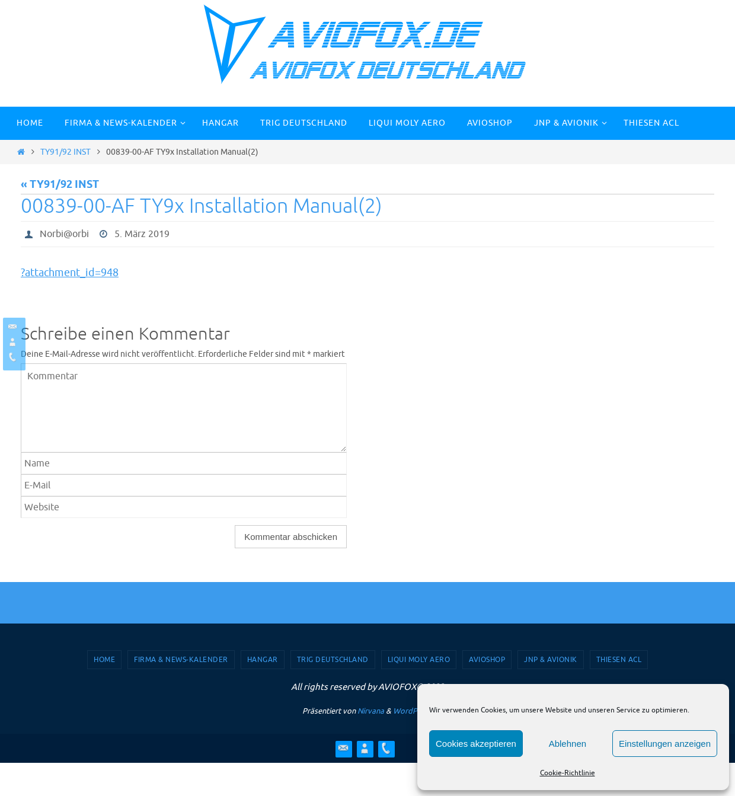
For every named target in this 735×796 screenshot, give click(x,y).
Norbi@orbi (64, 234)
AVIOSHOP (487, 659)
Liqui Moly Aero (419, 659)
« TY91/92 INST (60, 185)
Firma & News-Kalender (181, 659)
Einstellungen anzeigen (665, 744)
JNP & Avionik (550, 659)
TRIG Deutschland (333, 659)
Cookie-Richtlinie (567, 773)
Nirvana (370, 711)
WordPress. (413, 711)
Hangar (262, 659)
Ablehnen (567, 744)
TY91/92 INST (65, 151)
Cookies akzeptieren (476, 744)
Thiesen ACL (619, 659)
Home (104, 659)
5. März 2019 (142, 234)
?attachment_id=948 (70, 272)
